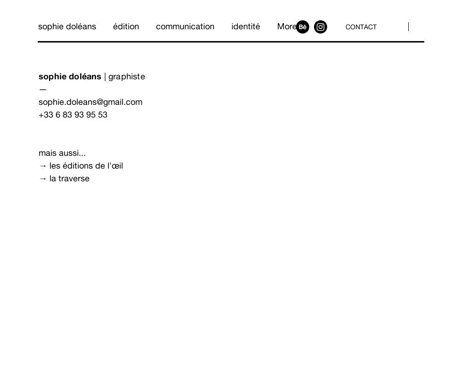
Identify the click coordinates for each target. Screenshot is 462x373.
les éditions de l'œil (86, 165)
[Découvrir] (72, 213)
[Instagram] (320, 27)
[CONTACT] (362, 27)
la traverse (70, 178)
